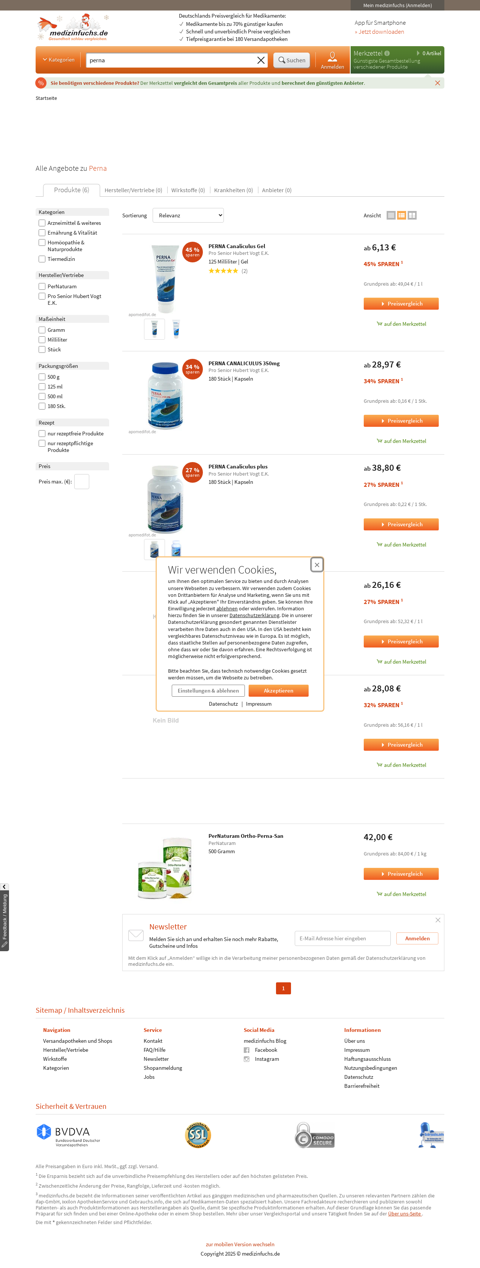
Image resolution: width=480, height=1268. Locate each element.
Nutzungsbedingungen (370, 1067)
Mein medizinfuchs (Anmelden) (397, 5)
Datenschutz (223, 703)
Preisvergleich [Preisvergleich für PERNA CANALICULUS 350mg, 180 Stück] (401, 420)
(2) (228, 271)
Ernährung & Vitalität (68, 232)
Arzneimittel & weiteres (70, 223)
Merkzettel (368, 53)
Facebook (260, 1049)
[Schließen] (438, 82)
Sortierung (173, 215)
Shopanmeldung (163, 1067)
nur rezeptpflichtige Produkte (66, 446)
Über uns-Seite (405, 1213)
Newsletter (156, 1058)
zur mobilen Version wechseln (240, 1244)
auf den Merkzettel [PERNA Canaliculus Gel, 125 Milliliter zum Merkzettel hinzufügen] (401, 323)
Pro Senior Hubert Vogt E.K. (70, 299)
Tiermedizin (57, 259)
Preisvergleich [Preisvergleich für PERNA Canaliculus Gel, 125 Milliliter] (401, 303)
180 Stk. (52, 406)
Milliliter (53, 339)
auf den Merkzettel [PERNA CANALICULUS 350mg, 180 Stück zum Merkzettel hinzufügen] (401, 440)
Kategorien (58, 59)
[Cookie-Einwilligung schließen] (317, 565)
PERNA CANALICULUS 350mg (244, 363)
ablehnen (227, 608)
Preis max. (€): (64, 481)
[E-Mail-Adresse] (343, 938)
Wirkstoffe (55, 1058)
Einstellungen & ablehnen (208, 690)
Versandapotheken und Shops (77, 1040)
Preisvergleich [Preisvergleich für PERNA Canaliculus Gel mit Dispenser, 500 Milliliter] (401, 744)
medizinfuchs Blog (265, 1040)
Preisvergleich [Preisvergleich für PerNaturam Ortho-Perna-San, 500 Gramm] (401, 873)
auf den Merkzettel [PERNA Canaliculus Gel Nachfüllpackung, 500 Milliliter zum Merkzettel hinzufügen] (401, 661)
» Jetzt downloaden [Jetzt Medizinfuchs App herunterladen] (379, 32)
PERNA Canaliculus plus (238, 466)
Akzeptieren (278, 690)
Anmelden (332, 60)
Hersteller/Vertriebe (65, 1049)
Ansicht (372, 215)
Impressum (259, 703)
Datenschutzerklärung (254, 615)
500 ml (51, 396)
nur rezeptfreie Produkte (71, 433)
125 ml (51, 386)
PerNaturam (57, 286)
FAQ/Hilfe (154, 1049)
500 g (49, 376)
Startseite (46, 98)
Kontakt (153, 1040)
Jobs (149, 1076)
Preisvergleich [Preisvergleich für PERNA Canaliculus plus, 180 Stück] (401, 524)
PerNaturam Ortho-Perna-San (246, 835)
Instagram (261, 1058)
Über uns (354, 1040)
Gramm (52, 330)
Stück (50, 349)
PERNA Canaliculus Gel (236, 246)
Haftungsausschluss (367, 1058)
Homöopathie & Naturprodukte (61, 246)
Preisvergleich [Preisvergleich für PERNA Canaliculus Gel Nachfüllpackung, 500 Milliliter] (401, 641)
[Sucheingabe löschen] (261, 60)
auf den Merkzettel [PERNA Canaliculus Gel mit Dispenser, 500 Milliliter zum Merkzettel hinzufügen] (401, 764)
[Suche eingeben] (170, 60)
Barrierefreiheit (362, 1085)
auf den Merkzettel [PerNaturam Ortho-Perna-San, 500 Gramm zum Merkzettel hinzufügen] (401, 894)
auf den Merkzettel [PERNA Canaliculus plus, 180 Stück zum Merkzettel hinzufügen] (401, 544)
